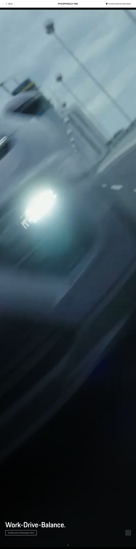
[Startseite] (68, 3)
